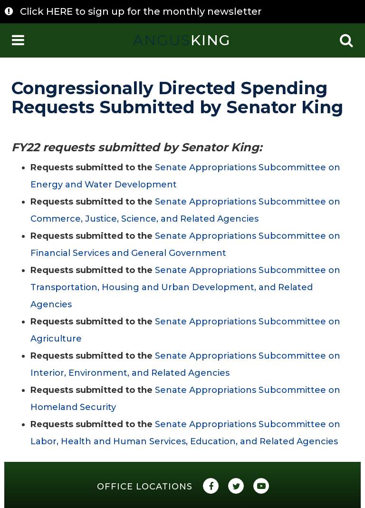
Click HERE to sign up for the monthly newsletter (140, 11)
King (182, 40)
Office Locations (144, 486)
